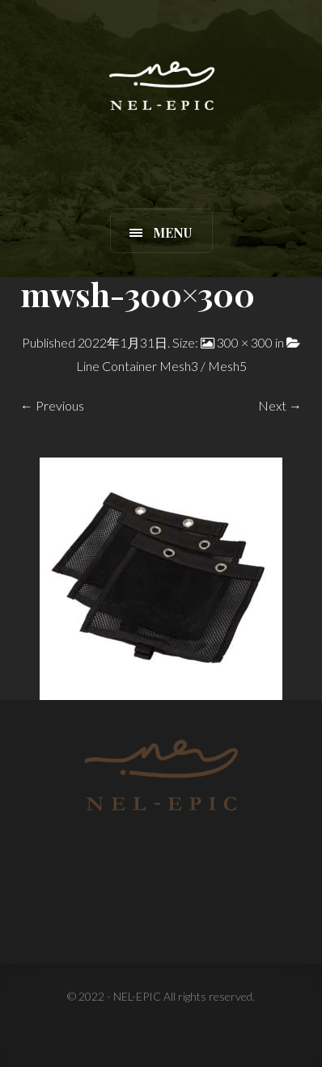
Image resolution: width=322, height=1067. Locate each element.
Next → (280, 405)
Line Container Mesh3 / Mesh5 (161, 365)
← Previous (52, 405)
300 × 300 (245, 342)
